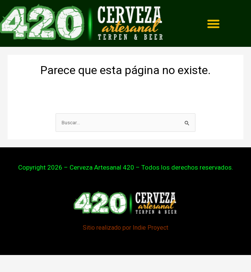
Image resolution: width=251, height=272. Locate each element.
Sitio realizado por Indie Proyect (125, 227)
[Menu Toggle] (213, 23)
